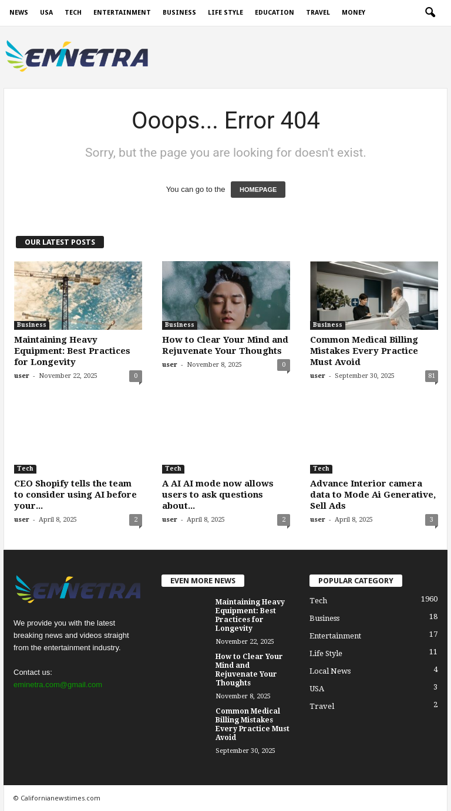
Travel (318, 12)
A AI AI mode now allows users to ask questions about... (218, 494)
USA (46, 12)
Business (179, 12)
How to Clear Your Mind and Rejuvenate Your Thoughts (225, 345)
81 (431, 376)
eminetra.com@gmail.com (58, 684)
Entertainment (122, 12)
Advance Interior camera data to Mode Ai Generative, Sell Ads (373, 494)
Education (274, 12)
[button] (430, 13)
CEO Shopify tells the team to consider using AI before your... (75, 494)
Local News (330, 671)
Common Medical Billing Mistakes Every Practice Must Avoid (364, 350)
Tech (73, 12)
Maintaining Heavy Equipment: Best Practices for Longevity (72, 350)
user (21, 376)
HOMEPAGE (258, 189)
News (18, 12)
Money (353, 12)
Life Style (225, 12)
